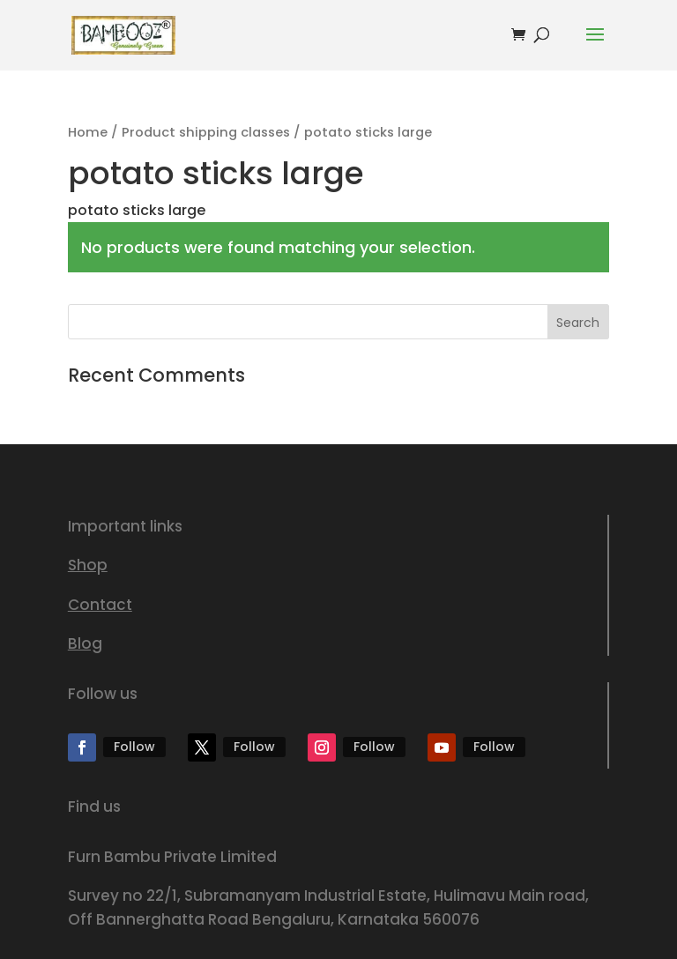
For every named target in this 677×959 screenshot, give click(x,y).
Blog (85, 643)
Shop (88, 565)
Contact (100, 604)
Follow (134, 746)
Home (88, 132)
